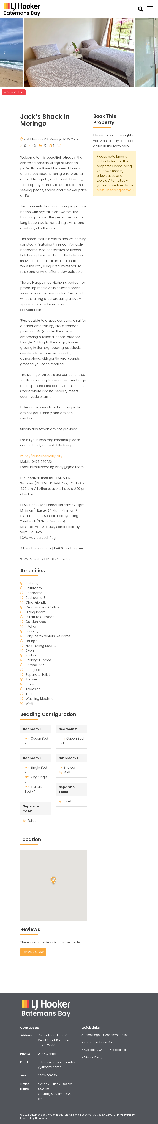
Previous (4, 52)
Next (153, 52)
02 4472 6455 (47, 1054)
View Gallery (14, 92)
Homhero (41, 1118)
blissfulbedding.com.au (115, 190)
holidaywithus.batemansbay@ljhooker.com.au (56, 1064)
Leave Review (33, 952)
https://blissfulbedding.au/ (41, 456)
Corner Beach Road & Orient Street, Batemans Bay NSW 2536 (54, 1040)
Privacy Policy (126, 1115)
